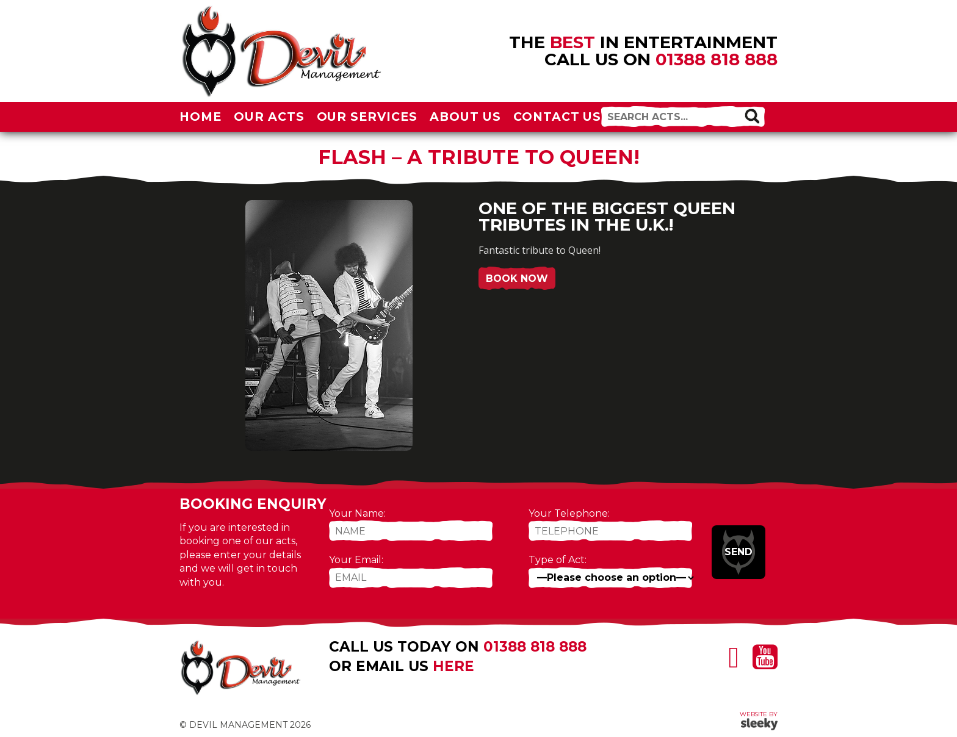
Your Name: (357, 513)
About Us (465, 116)
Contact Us (557, 116)
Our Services (367, 116)
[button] (751, 115)
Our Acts (269, 116)
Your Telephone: (569, 513)
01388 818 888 (716, 59)
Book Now (517, 278)
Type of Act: (558, 560)
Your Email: (356, 560)
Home (200, 116)
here (453, 666)
